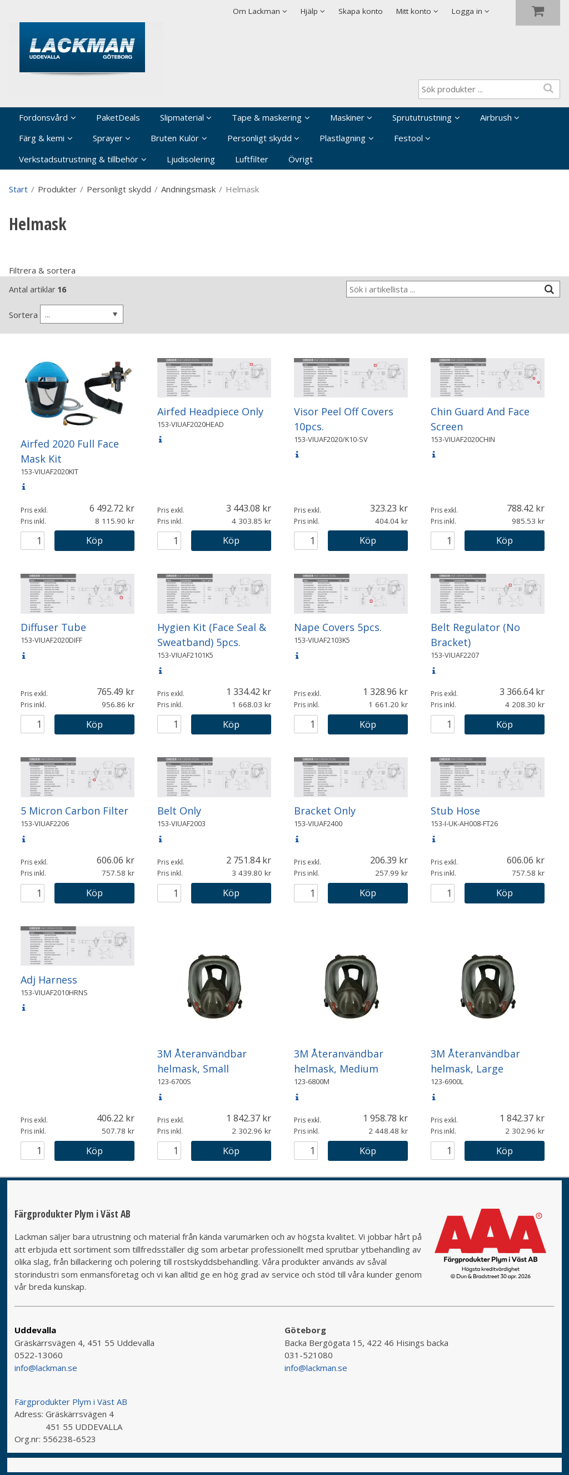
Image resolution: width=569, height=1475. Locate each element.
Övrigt (300, 159)
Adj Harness (49, 979)
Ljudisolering (191, 159)
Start (18, 189)
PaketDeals (118, 117)
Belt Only (179, 810)
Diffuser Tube (53, 627)
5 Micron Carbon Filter (74, 810)
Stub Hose (455, 810)
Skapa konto (360, 11)
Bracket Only (325, 810)
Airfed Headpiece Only (210, 411)
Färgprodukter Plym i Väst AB (70, 1401)
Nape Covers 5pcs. (338, 627)
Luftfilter (251, 159)
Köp (94, 540)
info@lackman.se (45, 1367)
